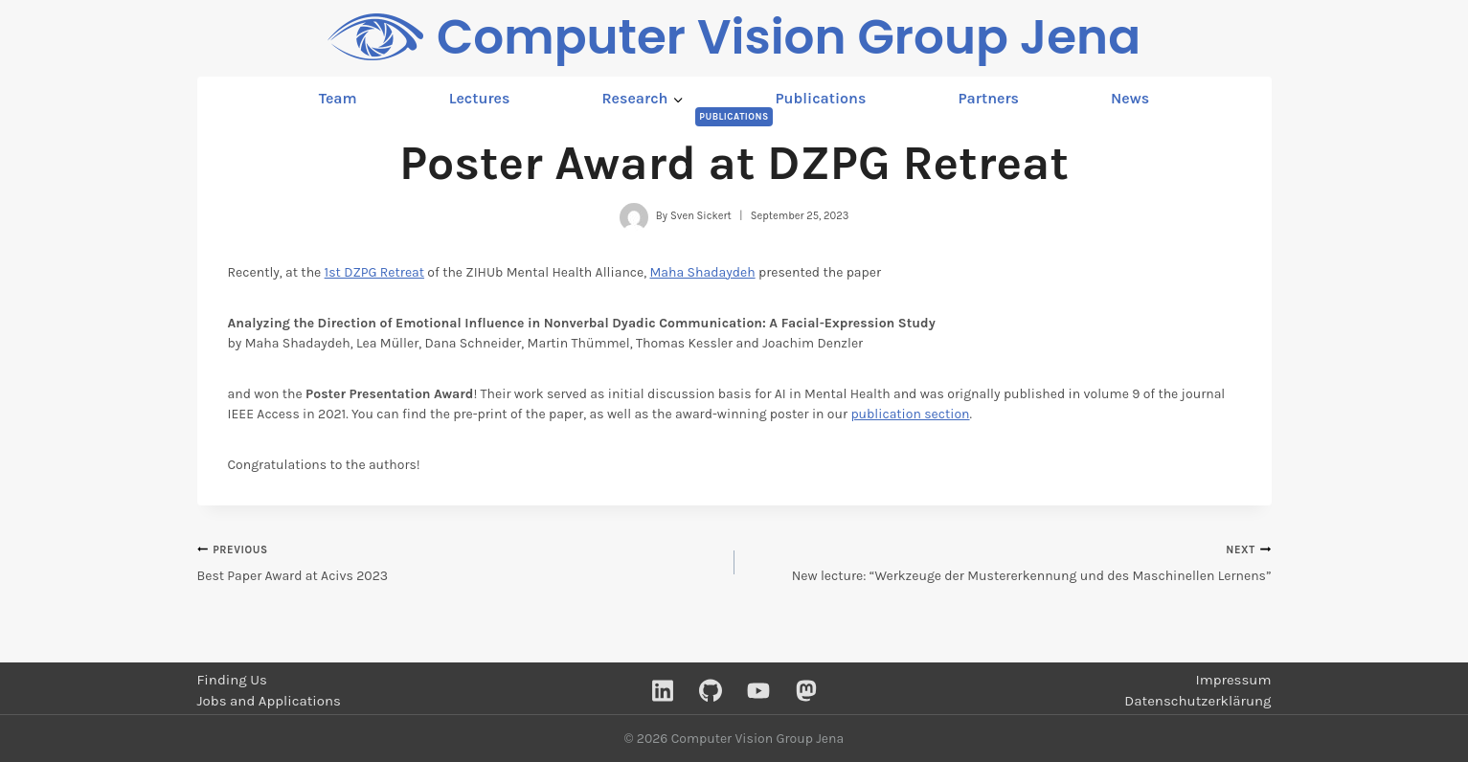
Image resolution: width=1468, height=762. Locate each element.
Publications (820, 98)
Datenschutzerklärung (1197, 700)
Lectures (479, 98)
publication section (909, 414)
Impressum (1233, 679)
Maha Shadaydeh (703, 272)
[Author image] (634, 217)
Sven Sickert (701, 216)
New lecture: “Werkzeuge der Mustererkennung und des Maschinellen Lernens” (1010, 561)
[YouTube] (758, 690)
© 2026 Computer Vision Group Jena (734, 738)
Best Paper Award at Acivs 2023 (459, 561)
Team (338, 98)
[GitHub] (710, 690)
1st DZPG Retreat (374, 272)
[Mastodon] (806, 690)
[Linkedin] (663, 690)
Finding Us (232, 679)
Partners (988, 98)
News (1130, 98)
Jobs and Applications (269, 700)
